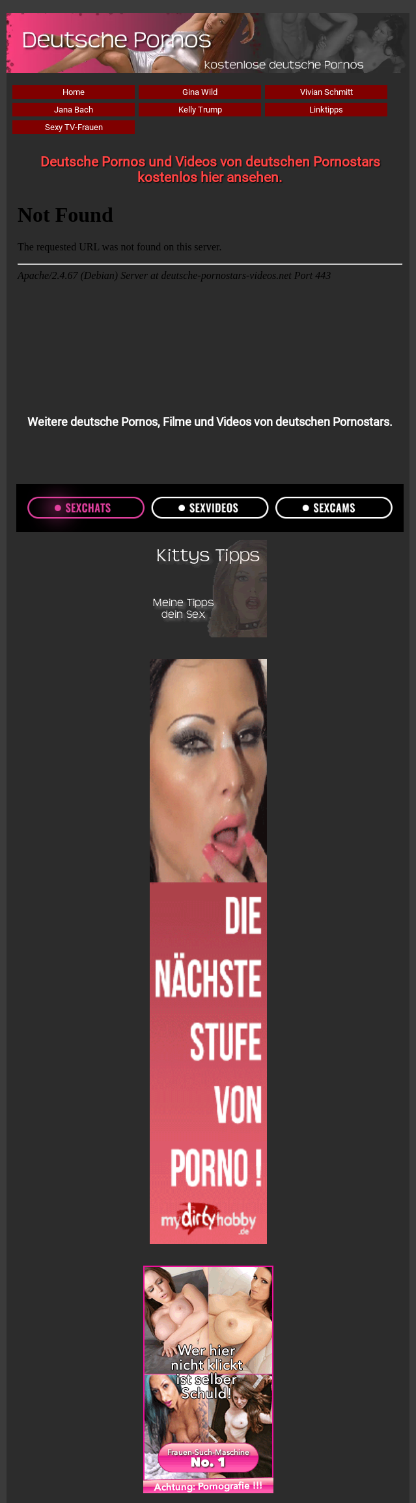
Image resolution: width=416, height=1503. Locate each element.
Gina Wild (199, 92)
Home (73, 92)
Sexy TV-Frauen (74, 127)
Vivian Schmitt (326, 92)
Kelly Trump (200, 109)
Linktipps (326, 109)
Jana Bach (73, 109)
